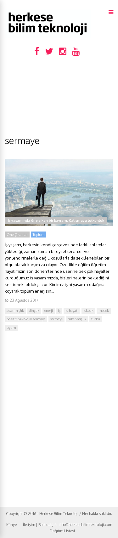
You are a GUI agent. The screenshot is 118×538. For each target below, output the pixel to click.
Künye (11, 524)
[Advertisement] (59, 98)
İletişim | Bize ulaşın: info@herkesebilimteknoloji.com (67, 524)
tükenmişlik (77, 319)
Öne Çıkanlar (17, 234)
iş (59, 310)
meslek (103, 310)
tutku (95, 319)
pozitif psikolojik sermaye (26, 319)
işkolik (88, 310)
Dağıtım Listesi (62, 531)
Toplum (38, 234)
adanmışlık (15, 310)
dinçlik (34, 310)
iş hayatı (71, 310)
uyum (11, 327)
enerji (48, 310)
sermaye (56, 319)
